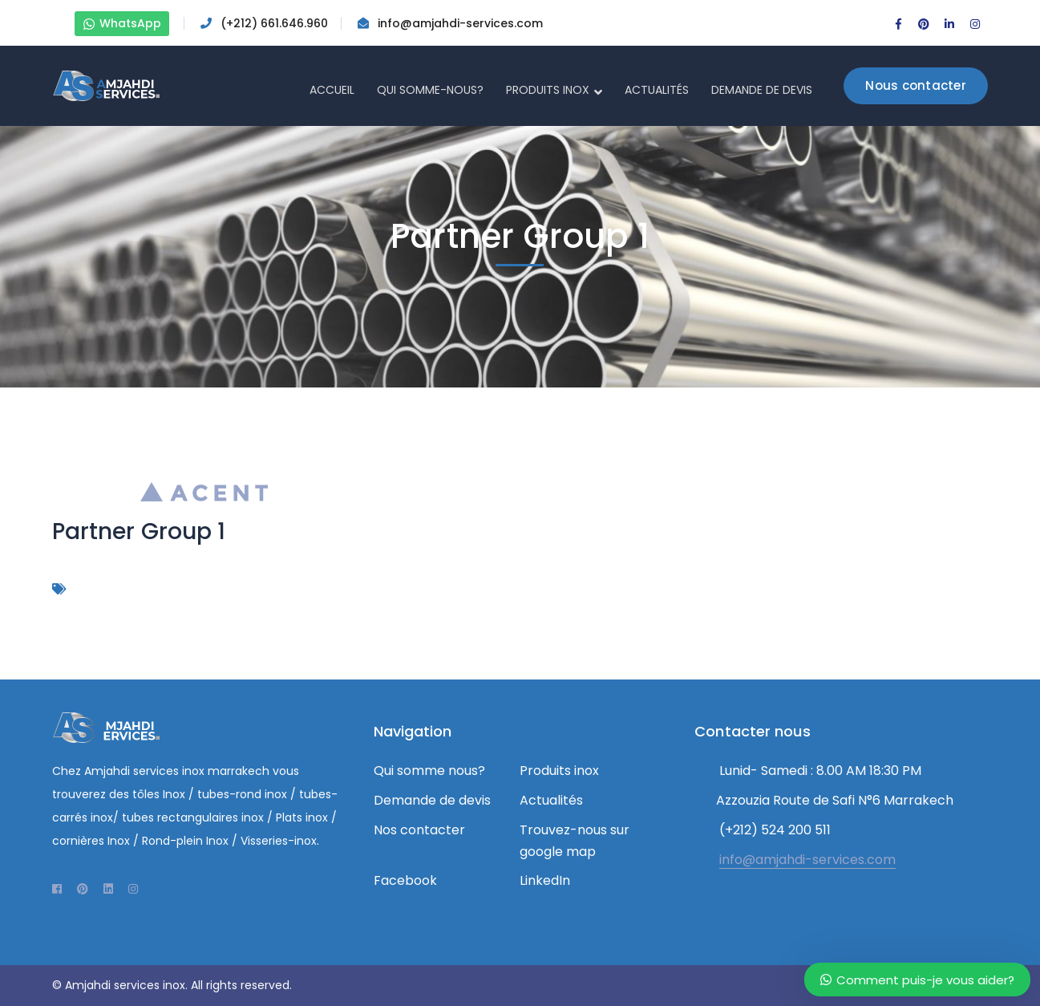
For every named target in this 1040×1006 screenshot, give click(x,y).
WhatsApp (122, 23)
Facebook (405, 880)
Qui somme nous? (429, 770)
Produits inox (559, 770)
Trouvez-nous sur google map (574, 841)
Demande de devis (432, 800)
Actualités (551, 800)
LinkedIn (545, 880)
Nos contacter (419, 830)
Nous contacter (915, 85)
